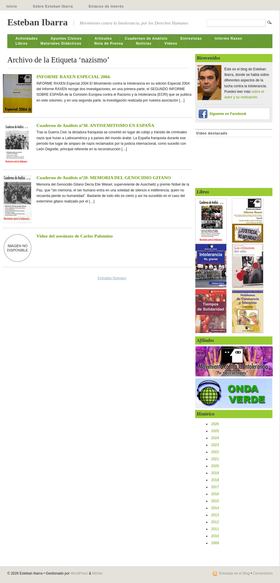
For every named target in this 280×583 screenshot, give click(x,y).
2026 (215, 424)
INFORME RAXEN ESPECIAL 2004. (73, 76)
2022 (215, 452)
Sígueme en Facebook (227, 114)
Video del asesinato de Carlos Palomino (74, 235)
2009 (215, 543)
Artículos (103, 38)
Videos (170, 43)
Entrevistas (191, 38)
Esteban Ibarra (37, 22)
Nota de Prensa (108, 43)
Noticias (143, 43)
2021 (215, 459)
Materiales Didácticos (61, 43)
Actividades (26, 38)
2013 (215, 515)
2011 (215, 529)
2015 (215, 501)
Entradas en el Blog (234, 573)
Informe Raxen (228, 38)
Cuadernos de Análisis (146, 38)
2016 (215, 494)
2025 (215, 431)
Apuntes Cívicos (66, 38)
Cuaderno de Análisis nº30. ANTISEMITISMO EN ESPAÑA (95, 125)
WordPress (79, 573)
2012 (215, 522)
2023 (215, 445)
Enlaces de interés (106, 6)
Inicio (11, 6)
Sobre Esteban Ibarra (53, 6)
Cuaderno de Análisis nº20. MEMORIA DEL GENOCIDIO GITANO (103, 177)
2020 (215, 466)
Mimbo (97, 573)
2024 (215, 438)
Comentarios (263, 573)
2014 (215, 508)
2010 (215, 536)
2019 (215, 473)
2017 (215, 487)
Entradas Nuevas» (112, 278)
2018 (215, 480)
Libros (21, 43)
